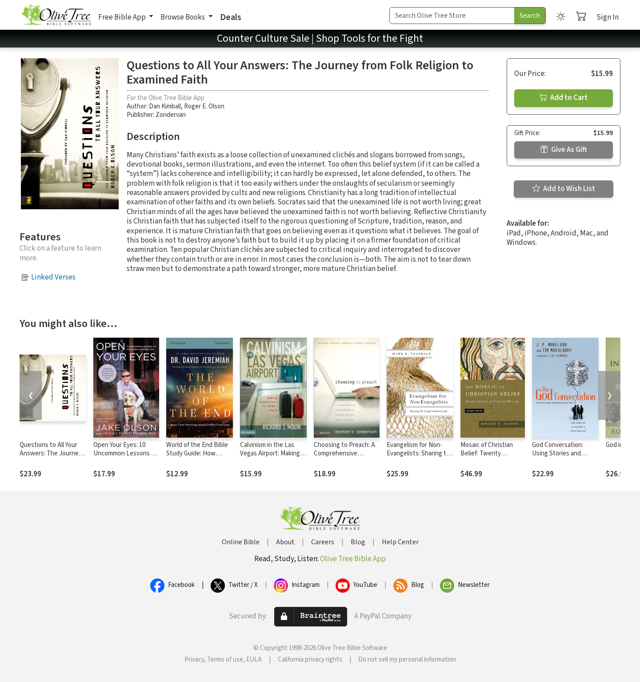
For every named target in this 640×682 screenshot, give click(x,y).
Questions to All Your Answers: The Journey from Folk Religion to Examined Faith (51, 457)
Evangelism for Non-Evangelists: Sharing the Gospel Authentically (420, 453)
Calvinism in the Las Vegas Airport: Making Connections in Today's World (272, 457)
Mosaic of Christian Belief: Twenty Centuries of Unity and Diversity (491, 457)
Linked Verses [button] (53, 277)
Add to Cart (564, 97)
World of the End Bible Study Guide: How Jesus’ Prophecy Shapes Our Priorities (197, 457)
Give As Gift (563, 149)
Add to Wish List (563, 188)
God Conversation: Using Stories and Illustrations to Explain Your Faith (563, 457)
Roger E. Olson (204, 106)
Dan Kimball (165, 106)
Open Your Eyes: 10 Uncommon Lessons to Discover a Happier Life (125, 453)
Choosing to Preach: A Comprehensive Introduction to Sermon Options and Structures (346, 457)
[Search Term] (452, 15)
